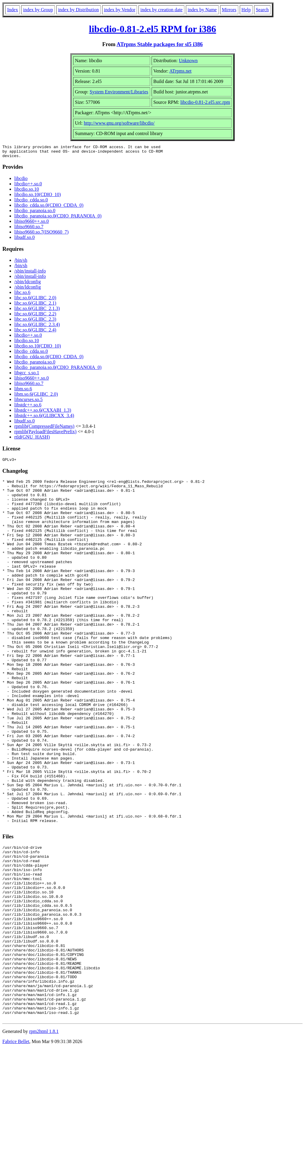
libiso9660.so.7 (28, 229)
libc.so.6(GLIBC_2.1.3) (37, 311)
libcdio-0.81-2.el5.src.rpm (205, 102)
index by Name (202, 9)
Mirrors (229, 9)
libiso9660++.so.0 (31, 223)
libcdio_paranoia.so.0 (34, 213)
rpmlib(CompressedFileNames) (44, 428)
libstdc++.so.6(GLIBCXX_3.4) (44, 418)
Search (262, 9)
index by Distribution (78, 9)
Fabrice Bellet (15, 1149)
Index (12, 9)
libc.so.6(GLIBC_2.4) (35, 332)
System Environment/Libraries (119, 91)
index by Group (38, 9)
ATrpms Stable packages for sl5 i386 (159, 44)
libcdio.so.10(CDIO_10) (37, 197)
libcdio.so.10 (26, 191)
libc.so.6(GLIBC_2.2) (35, 316)
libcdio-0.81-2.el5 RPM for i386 (152, 29)
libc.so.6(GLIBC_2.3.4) (37, 327)
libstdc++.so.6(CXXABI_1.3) (42, 412)
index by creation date (161, 9)
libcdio (20, 181)
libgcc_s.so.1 (26, 375)
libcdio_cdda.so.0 (31, 202)
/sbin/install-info (30, 273)
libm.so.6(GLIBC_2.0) (36, 396)
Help (246, 9)
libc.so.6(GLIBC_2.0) (35, 300)
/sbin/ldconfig (27, 284)
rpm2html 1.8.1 (44, 1139)
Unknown (188, 60)
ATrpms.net (180, 70)
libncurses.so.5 (28, 402)
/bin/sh (20, 262)
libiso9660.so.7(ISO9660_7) (41, 234)
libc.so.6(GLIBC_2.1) (35, 305)
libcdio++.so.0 (28, 186)
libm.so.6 (23, 391)
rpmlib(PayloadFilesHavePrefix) (45, 434)
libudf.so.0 (24, 239)
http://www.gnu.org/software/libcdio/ (119, 123)
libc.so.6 (22, 295)
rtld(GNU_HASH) (32, 439)
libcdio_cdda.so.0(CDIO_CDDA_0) (48, 207)
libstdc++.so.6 (27, 407)
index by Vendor (119, 9)
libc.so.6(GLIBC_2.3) (35, 321)
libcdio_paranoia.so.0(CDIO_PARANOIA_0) (58, 218)
